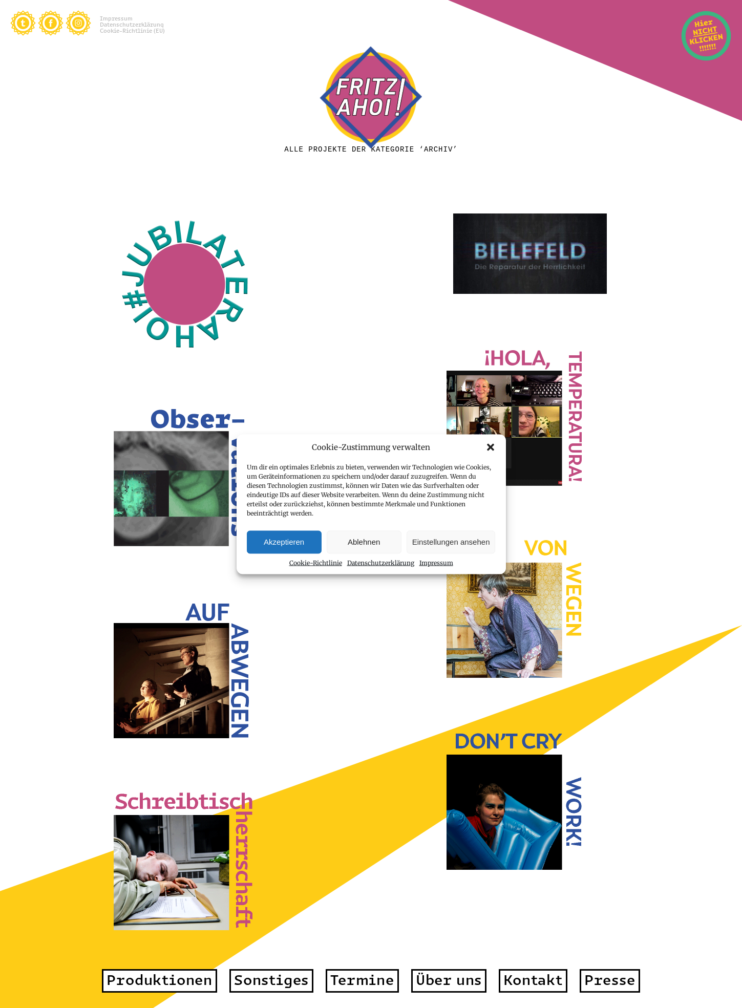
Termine (362, 980)
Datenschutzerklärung (380, 562)
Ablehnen (364, 542)
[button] (490, 447)
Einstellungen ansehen (451, 542)
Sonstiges (271, 980)
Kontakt (533, 980)
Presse (609, 980)
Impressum (436, 562)
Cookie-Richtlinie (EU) (132, 31)
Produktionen (160, 980)
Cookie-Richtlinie (315, 562)
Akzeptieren (284, 542)
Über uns (449, 980)
